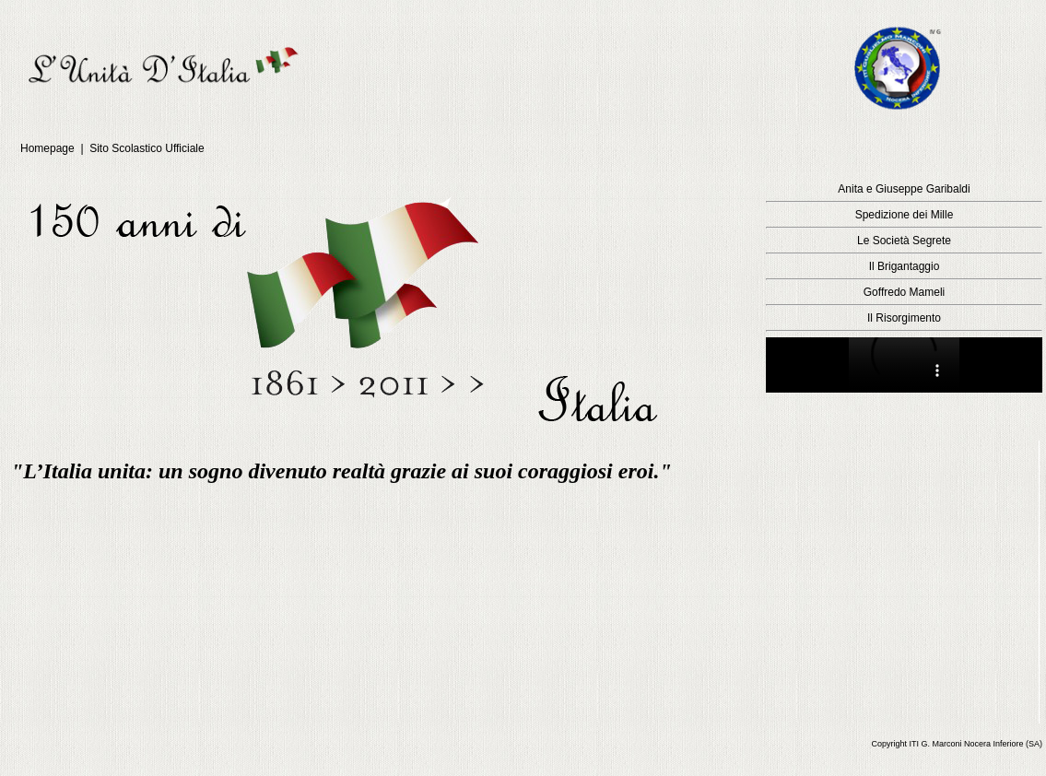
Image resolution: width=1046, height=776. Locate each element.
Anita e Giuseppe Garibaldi (904, 188)
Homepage (48, 148)
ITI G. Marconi (935, 743)
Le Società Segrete (904, 240)
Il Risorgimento (904, 318)
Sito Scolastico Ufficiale (147, 148)
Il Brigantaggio (904, 266)
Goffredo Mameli (904, 292)
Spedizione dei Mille (904, 214)
